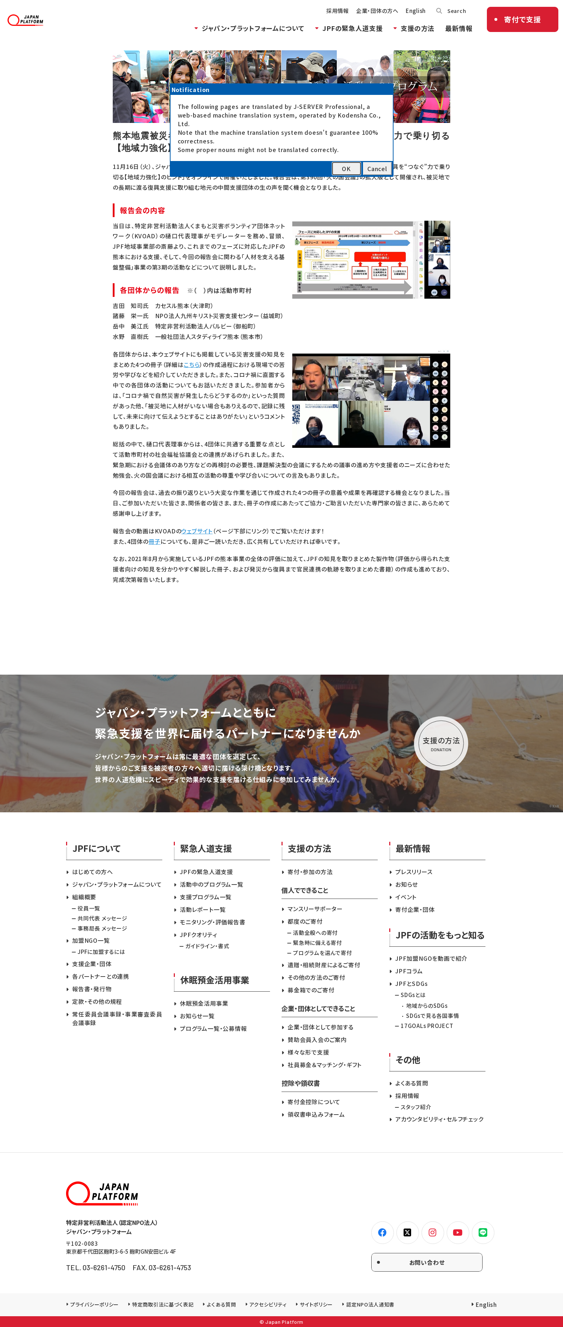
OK (346, 168)
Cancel (377, 168)
